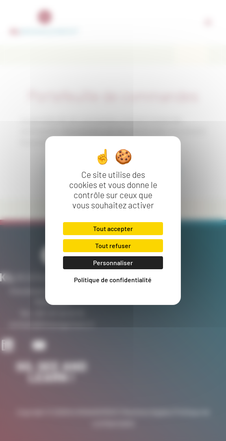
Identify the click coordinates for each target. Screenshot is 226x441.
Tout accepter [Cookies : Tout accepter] (113, 228)
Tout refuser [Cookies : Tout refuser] (113, 245)
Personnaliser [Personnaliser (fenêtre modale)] (113, 262)
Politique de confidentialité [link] (113, 279)
